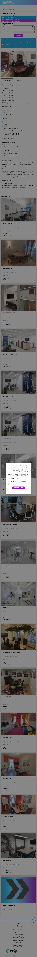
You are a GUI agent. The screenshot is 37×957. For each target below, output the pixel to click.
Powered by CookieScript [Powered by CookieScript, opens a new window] (18, 492)
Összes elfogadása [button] (18, 487)
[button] (18, 491)
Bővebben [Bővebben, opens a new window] (25, 475)
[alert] (18, 478)
